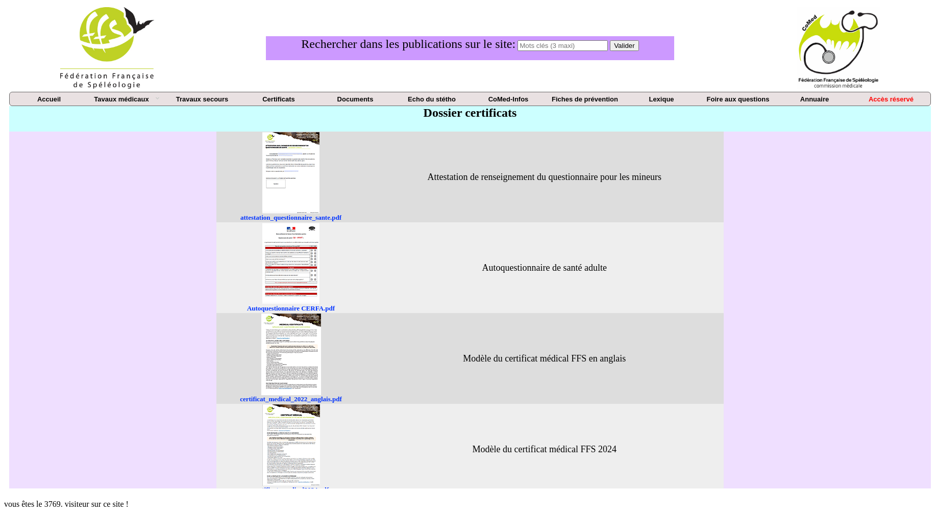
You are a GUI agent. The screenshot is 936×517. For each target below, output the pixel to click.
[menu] (470, 99)
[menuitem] (49, 99)
